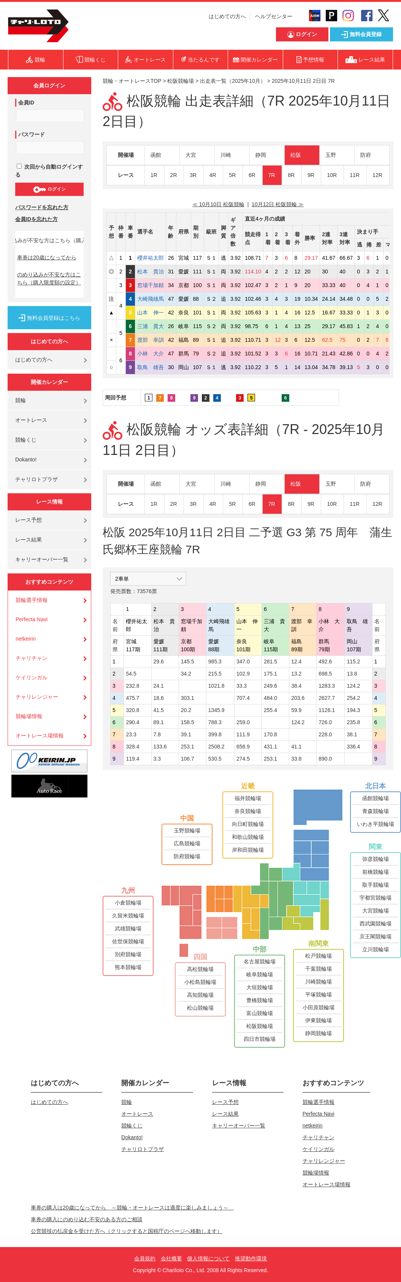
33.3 (241, 686)
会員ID (26, 102)
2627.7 (327, 698)
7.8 (157, 734)
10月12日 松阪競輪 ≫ (278, 204)
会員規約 (144, 1258)
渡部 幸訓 (150, 340)
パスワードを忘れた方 (41, 207)
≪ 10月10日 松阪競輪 (218, 204)
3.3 (157, 759)
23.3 (131, 734)
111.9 (243, 734)
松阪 (295, 155)
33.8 (296, 759)
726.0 (325, 722)
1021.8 (216, 686)
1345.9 (216, 710)
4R (212, 175)
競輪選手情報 (32, 600)
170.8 (270, 734)
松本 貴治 (150, 271)
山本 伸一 (150, 312)
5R (232, 175)
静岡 (260, 155)
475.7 (132, 698)
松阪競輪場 (180, 81)
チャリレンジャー (37, 697)
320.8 (132, 710)
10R (332, 175)
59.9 (296, 710)
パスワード (31, 134)
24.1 (159, 686)
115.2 (353, 661)
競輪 (20, 400)
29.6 (159, 661)
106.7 (187, 759)
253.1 (187, 747)
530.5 (215, 759)
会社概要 (171, 1258)
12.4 (296, 661)
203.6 (297, 698)
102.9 (243, 674)
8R (291, 175)
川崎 (225, 155)
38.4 (296, 686)
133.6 (160, 747)
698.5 (325, 674)
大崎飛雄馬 (150, 299)
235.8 (353, 722)
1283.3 (327, 686)
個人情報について (208, 1258)
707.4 (243, 698)
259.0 (243, 722)
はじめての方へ (227, 16)
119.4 (132, 759)
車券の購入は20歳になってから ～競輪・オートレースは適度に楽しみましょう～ (132, 1208)
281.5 (270, 661)
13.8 (352, 674)
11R (355, 175)
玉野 (330, 155)
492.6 (325, 661)
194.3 (353, 710)
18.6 (159, 698)
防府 (365, 155)
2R (173, 175)
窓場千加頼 (150, 285)
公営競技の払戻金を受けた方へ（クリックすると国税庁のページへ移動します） (126, 1231)
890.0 (325, 759)
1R (154, 175)
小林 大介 (150, 353)
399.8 (215, 734)
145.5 (187, 661)
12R (377, 175)
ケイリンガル (32, 677)
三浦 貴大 (150, 326)
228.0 (325, 734)
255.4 (270, 710)
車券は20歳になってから (46, 257)
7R (271, 175)
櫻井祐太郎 (150, 258)
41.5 (159, 710)
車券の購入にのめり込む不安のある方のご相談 (87, 1219)
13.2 (296, 674)
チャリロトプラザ (36, 479)
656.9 (243, 747)
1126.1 (327, 710)
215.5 (215, 674)
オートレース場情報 (39, 736)
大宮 (190, 155)
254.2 (353, 698)
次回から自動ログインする (49, 171)
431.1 (270, 747)
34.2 (186, 674)
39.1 (186, 734)
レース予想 (28, 520)
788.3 (215, 722)
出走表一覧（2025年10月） (233, 81)
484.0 (270, 698)
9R (310, 175)
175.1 (270, 674)
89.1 (159, 722)
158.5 (187, 722)
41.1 (296, 747)
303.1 (187, 698)
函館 (156, 155)
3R (193, 175)
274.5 (243, 759)
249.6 (270, 686)
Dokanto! (25, 459)
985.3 (215, 661)
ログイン (49, 189)
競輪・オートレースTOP (132, 81)
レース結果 (28, 540)
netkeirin (26, 639)
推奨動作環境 (251, 1258)
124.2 (353, 686)
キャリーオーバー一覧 (41, 559)
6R (252, 175)
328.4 (132, 747)
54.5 (131, 674)
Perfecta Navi (32, 619)
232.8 (132, 686)
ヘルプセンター (273, 16)
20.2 (186, 710)
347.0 (243, 661)
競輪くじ (25, 440)
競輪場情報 (29, 716)
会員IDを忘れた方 (36, 219)
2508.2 (216, 747)
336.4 (353, 747)
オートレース (31, 420)
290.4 (132, 722)
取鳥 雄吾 (150, 367)
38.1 (352, 734)
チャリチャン (32, 658)
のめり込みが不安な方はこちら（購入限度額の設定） (49, 279)
